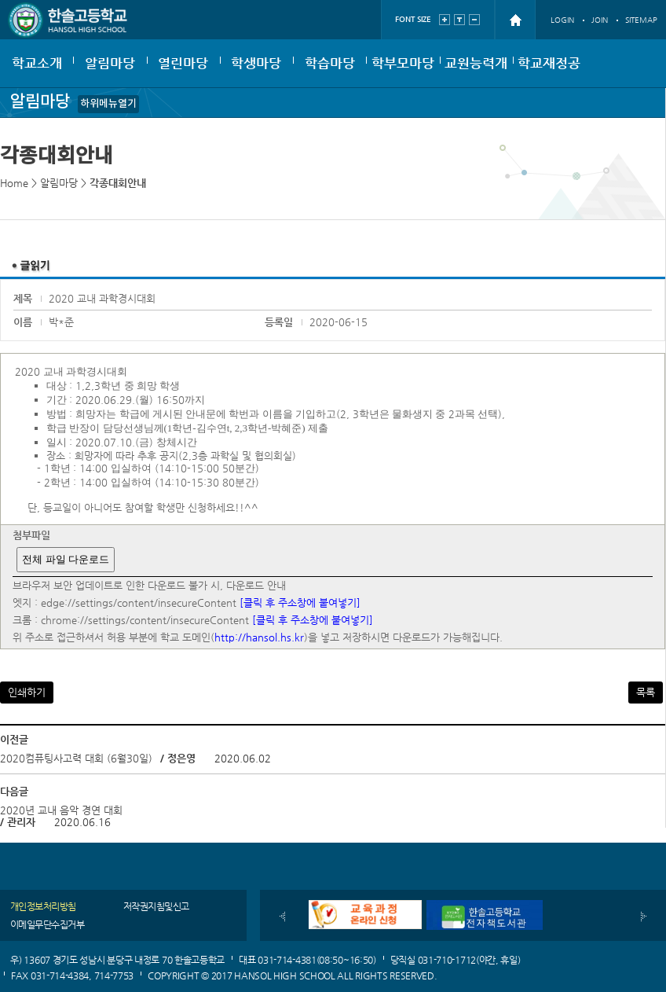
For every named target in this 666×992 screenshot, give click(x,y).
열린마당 (183, 63)
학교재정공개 (549, 70)
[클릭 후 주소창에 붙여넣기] (300, 602)
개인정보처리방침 (43, 906)
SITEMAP (641, 20)
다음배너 (643, 916)
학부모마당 (402, 63)
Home (14, 183)
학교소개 (37, 63)
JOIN (599, 20)
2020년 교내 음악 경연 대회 (61, 810)
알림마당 (110, 63)
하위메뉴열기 (108, 103)
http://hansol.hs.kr (259, 637)
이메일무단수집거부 (47, 924)
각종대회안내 (118, 183)
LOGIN (562, 20)
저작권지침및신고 (156, 906)
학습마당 (330, 63)
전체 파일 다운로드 (65, 559)
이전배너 (282, 916)
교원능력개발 (476, 70)
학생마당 (256, 63)
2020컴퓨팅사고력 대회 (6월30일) (76, 758)
